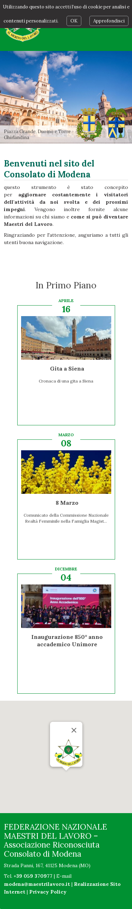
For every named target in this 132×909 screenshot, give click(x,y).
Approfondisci (109, 21)
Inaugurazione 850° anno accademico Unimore (67, 640)
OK (73, 21)
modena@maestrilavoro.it (37, 884)
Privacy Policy (48, 892)
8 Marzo (67, 502)
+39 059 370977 (33, 876)
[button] (66, 777)
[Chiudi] (73, 730)
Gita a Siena (67, 368)
